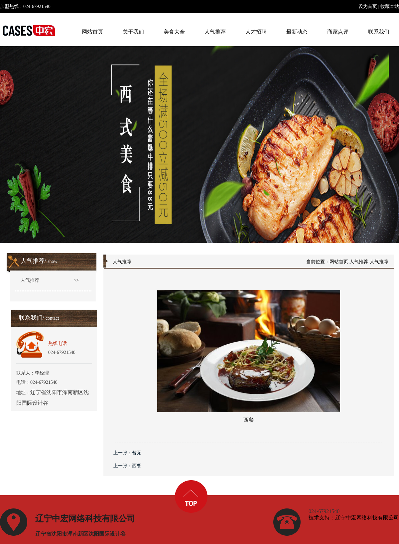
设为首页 (367, 6)
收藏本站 (389, 6)
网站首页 (339, 261)
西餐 (136, 465)
